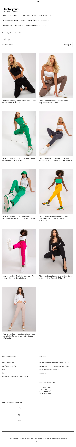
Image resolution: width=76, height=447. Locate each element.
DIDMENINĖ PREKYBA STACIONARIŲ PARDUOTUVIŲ (54, 366)
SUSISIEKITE (43, 373)
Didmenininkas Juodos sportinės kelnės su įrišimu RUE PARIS (19, 101)
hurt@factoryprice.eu (49, 390)
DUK (45, 25)
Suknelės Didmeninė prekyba (42, 15)
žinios (4, 373)
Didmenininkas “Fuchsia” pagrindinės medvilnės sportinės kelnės (18, 277)
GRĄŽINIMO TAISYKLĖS (9, 366)
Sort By (66, 45)
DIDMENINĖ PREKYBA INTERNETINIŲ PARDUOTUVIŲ (54, 363)
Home (4, 33)
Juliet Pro (32, 441)
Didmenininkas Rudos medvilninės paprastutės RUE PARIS (53, 101)
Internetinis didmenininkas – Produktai (15, 376)
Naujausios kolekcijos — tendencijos (16, 15)
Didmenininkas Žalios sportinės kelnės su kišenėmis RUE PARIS (18, 159)
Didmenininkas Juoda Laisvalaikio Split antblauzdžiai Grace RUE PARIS (55, 277)
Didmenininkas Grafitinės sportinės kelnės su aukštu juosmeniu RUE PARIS (55, 159)
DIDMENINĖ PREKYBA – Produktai (38, 20)
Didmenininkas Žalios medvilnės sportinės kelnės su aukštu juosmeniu (18, 217)
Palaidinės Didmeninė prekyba (14, 20)
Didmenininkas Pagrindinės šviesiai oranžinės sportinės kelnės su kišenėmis (54, 218)
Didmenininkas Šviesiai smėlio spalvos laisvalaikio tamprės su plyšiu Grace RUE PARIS (18, 336)
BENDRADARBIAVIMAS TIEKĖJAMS (13, 25)
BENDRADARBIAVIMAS (34, 25)
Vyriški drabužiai (12, 33)
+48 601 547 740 (46, 388)
